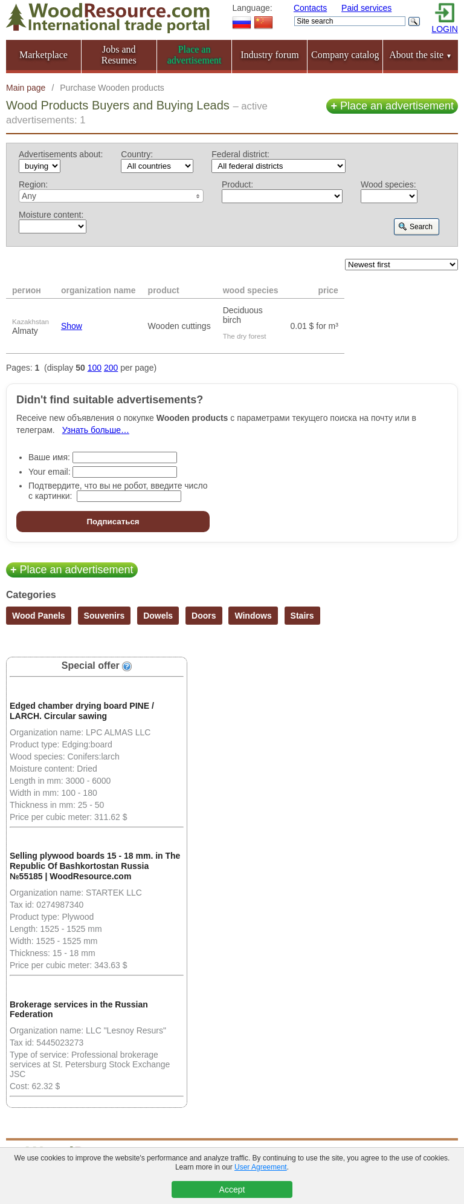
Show (71, 326)
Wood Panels (38, 615)
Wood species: (388, 184)
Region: (33, 184)
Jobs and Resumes (119, 54)
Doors (204, 615)
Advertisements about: (61, 154)
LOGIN (444, 29)
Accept (232, 1189)
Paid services (366, 8)
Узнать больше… (95, 430)
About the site (420, 55)
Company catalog (345, 55)
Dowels (158, 615)
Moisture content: (51, 215)
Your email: (49, 472)
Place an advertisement (392, 106)
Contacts (310, 8)
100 (95, 368)
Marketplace (43, 55)
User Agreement (260, 1167)
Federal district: (240, 154)
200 (111, 368)
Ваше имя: (49, 457)
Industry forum (269, 55)
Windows (252, 615)
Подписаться (112, 521)
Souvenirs (104, 615)
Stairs (302, 615)
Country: (137, 154)
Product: (237, 184)
